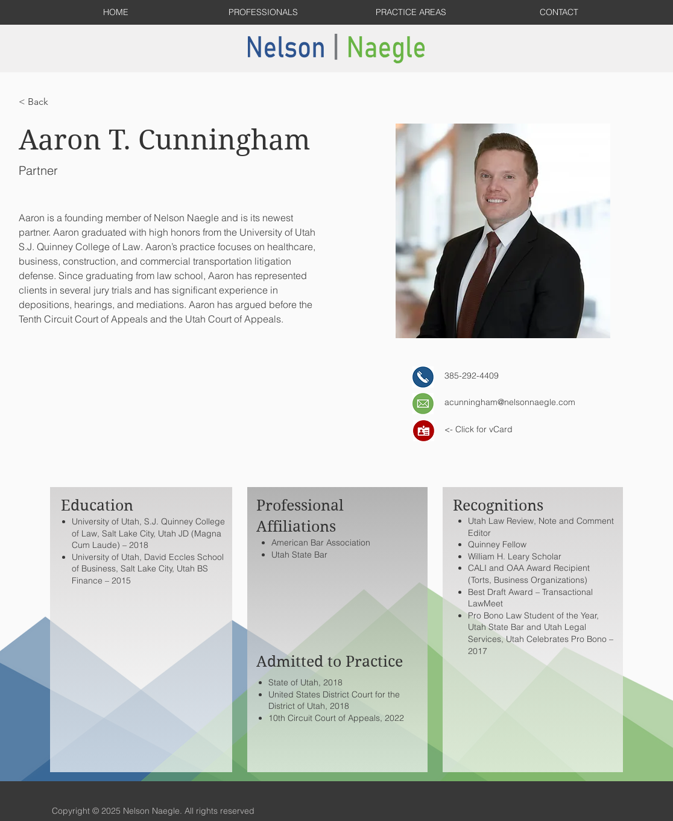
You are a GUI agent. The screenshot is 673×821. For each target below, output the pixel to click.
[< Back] (42, 102)
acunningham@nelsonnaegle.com (509, 402)
